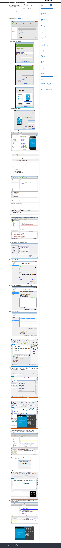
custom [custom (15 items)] (50, 81)
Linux (42, 32)
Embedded (43, 31)
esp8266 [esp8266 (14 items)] (42, 83)
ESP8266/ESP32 (44, 44)
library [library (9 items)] (47, 84)
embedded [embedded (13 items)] (42, 82)
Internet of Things (44, 46)
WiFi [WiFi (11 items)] (51, 89)
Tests (42, 20)
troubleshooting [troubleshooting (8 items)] (49, 89)
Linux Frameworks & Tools (45, 58)
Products (10, 2)
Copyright (13, 545)
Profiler (42, 18)
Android (13, 4)
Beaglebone (43, 56)
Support (22, 2)
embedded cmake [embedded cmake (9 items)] (46, 82)
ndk (21, 6)
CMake (43, 43)
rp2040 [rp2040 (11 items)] (41, 89)
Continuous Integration (44, 36)
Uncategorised (42, 73)
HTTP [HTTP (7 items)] (45, 83)
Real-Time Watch (44, 67)
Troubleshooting (43, 21)
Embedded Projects (43, 13)
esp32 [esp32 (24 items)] (51, 82)
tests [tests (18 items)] (46, 89)
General (42, 14)
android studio (18, 6)
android (16, 6)
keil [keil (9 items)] (42, 84)
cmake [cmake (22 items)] (50, 79)
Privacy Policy (17, 545)
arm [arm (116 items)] (42, 79)
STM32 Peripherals (44, 52)
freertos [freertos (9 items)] (44, 83)
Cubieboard (43, 57)
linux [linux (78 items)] (49, 84)
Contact (25, 2)
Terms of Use (10, 545)
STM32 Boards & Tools (45, 51)
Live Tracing (42, 61)
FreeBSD (43, 38)
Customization (43, 37)
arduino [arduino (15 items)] (50, 78)
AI (41, 12)
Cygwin (43, 70)
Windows (42, 69)
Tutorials (18, 2)
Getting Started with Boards (45, 45)
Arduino (42, 33)
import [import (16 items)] (48, 83)
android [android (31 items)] (42, 78)
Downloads (14, 2)
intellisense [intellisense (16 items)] (50, 83)
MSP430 (43, 49)
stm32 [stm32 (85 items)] (44, 89)
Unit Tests (42, 68)
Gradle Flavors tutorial (12, 8)
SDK (42, 39)
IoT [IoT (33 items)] (41, 84)
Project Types (43, 19)
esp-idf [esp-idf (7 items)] (49, 82)
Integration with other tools (17, 4)
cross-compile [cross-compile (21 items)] (46, 81)
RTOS (43, 50)
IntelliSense (42, 15)
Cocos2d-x (43, 26)
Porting (42, 62)
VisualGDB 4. (19, 18)
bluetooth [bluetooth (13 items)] (47, 79)
